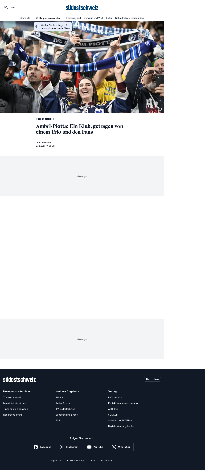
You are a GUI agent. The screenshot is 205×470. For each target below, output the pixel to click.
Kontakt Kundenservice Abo (123, 403)
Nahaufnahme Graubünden (129, 18)
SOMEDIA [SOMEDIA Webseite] (113, 414)
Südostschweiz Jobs (67, 414)
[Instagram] (69, 447)
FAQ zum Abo (115, 397)
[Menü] (9, 7)
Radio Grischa (63, 403)
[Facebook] (42, 447)
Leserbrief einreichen (14, 403)
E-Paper (60, 397)
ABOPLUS (113, 409)
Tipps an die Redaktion (15, 409)
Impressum (56, 460)
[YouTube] (95, 447)
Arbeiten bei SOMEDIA (120, 420)
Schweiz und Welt (93, 18)
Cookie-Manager (76, 460)
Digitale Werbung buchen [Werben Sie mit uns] (121, 426)
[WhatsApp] (121, 447)
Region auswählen (50, 18)
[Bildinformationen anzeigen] (160, 109)
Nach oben (152, 379)
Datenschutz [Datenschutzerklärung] (106, 460)
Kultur (109, 18)
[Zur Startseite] (82, 7)
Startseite (25, 18)
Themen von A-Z (12, 397)
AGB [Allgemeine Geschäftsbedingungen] (92, 460)
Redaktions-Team (12, 414)
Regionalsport (73, 18)
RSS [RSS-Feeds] (58, 420)
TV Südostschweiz (66, 409)
